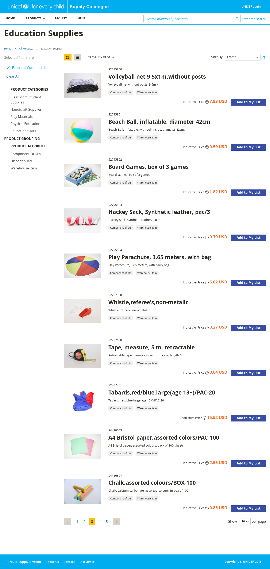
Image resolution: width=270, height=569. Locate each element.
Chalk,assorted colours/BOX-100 (152, 482)
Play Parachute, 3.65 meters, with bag (159, 257)
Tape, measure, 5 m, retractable (151, 347)
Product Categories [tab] (29, 89)
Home (7, 48)
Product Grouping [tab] (28, 96)
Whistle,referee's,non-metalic (148, 302)
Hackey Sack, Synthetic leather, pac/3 (159, 212)
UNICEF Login (251, 6)
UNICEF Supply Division (24, 562)
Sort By (217, 57)
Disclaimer (87, 562)
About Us (52, 562)
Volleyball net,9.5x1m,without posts (157, 76)
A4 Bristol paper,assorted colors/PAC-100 (163, 437)
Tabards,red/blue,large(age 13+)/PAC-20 (161, 392)
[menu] (67, 18)
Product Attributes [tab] (29, 104)
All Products (26, 48)
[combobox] (192, 18)
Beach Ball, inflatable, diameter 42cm (159, 121)
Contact (69, 562)
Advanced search (254, 19)
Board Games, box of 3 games (148, 166)
